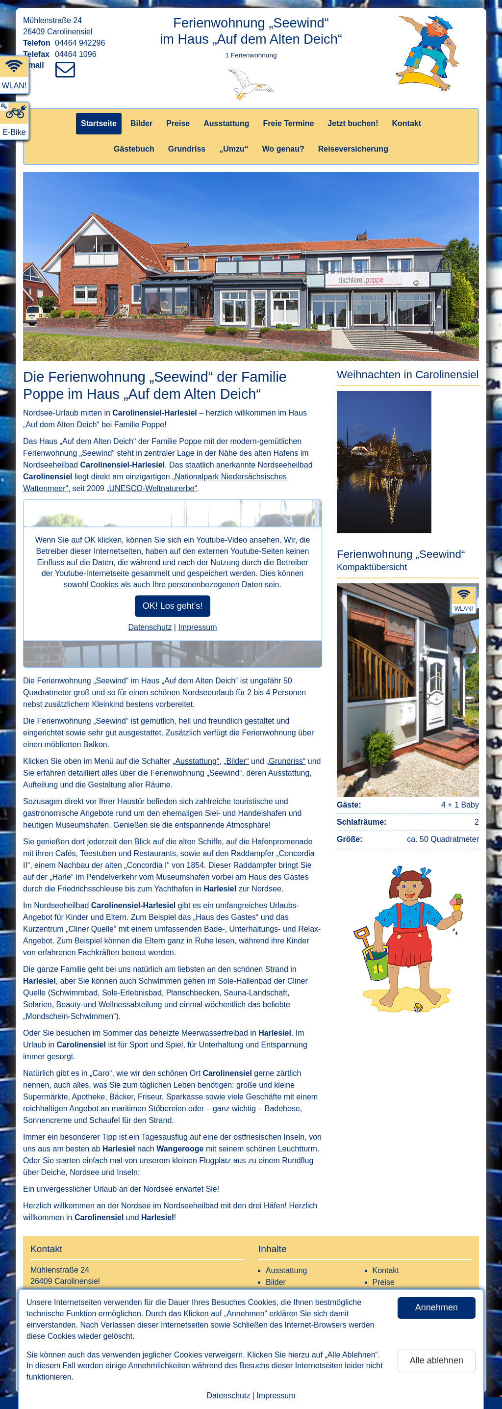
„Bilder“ (236, 761)
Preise (178, 123)
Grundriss (186, 149)
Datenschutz (228, 1395)
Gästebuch (134, 149)
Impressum (275, 1395)
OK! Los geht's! (173, 606)
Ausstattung (226, 123)
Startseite (99, 123)
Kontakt (406, 123)
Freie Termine (288, 123)
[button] (407, 450)
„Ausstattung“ (196, 761)
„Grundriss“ (285, 761)
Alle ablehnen (436, 1360)
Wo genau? (283, 149)
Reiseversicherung (353, 149)
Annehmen (436, 1307)
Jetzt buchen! (352, 123)
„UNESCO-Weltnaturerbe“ (151, 488)
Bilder (141, 123)
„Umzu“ (234, 149)
